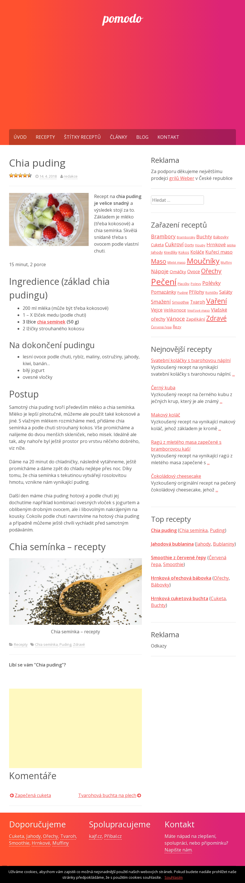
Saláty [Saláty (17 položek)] (225, 292)
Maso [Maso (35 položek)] (158, 261)
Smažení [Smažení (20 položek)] (161, 301)
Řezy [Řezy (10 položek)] (177, 326)
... (233, 374)
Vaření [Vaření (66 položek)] (216, 301)
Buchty (158, 605)
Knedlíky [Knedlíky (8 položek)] (170, 252)
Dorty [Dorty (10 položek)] (189, 244)
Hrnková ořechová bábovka (181, 578)
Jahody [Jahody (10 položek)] (157, 252)
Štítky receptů (82, 137)
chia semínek (51, 322)
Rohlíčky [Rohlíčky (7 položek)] (211, 292)
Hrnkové (41, 843)
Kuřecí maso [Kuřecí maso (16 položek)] (219, 252)
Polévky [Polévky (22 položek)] (211, 282)
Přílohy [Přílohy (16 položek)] (196, 292)
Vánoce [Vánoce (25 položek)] (176, 318)
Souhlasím (174, 877)
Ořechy (221, 578)
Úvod (20, 137)
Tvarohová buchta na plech (107, 795)
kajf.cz (95, 836)
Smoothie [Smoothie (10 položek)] (180, 302)
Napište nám (178, 850)
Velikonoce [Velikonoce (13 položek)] (175, 310)
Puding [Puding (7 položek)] (182, 292)
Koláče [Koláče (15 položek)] (197, 252)
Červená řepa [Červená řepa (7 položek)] (161, 327)
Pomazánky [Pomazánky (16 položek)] (163, 292)
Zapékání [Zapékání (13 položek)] (195, 319)
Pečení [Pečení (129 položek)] (163, 281)
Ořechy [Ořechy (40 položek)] (211, 271)
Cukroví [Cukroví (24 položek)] (174, 244)
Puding (65, 644)
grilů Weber (181, 178)
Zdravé (79, 644)
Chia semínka (46, 644)
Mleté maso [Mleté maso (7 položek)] (176, 262)
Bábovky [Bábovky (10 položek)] (221, 236)
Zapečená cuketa (33, 795)
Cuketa (218, 598)
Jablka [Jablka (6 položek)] (231, 245)
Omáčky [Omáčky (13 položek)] (178, 271)
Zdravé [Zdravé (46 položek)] (216, 318)
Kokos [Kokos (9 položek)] (183, 252)
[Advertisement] (122, 86)
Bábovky (160, 585)
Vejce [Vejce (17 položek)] (157, 309)
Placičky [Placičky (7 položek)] (183, 283)
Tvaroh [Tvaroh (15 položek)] (197, 302)
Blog (142, 137)
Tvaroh (68, 836)
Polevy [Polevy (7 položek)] (196, 283)
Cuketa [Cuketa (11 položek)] (157, 244)
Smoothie (173, 564)
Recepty (45, 137)
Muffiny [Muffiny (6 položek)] (226, 262)
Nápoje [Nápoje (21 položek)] (160, 271)
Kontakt (168, 137)
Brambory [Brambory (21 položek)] (163, 236)
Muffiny (60, 843)
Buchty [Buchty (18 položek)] (204, 236)
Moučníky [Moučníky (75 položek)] (203, 261)
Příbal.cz (113, 836)
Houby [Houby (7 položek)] (200, 245)
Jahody (203, 544)
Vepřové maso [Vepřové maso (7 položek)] (198, 310)
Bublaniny (224, 544)
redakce (71, 176)
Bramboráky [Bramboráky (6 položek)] (186, 237)
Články (118, 137)
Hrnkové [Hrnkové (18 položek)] (216, 244)
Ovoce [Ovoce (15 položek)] (193, 271)
